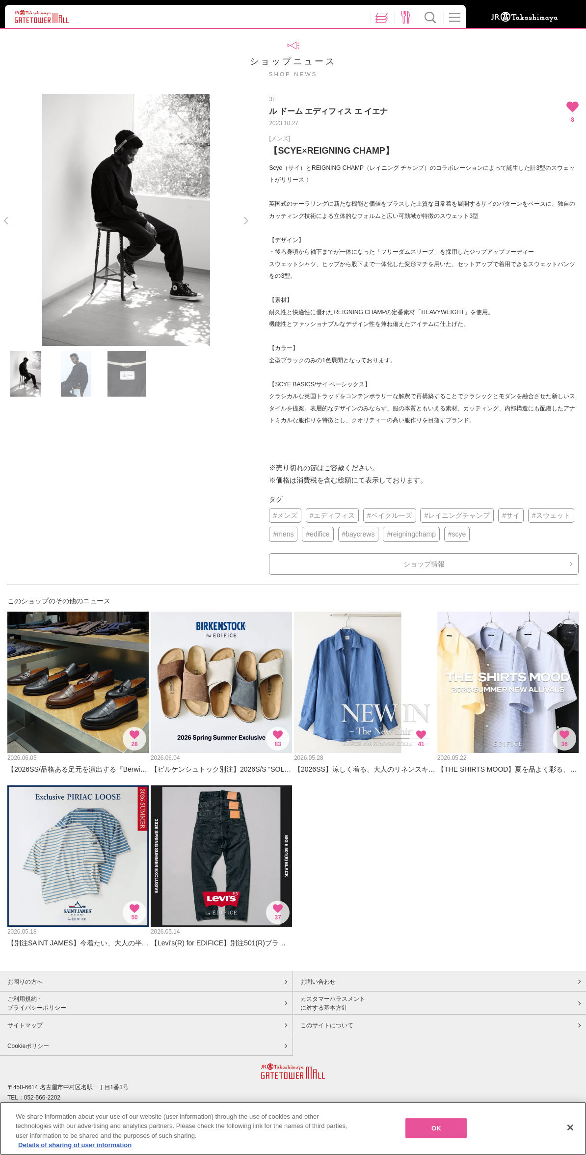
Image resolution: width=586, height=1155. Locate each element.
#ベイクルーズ (389, 515)
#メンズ (285, 515)
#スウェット (551, 515)
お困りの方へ (25, 981)
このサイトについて (326, 1025)
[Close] (570, 1138)
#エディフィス (332, 515)
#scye (457, 534)
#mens (283, 534)
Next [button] (246, 220)
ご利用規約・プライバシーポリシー (36, 1003)
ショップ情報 (424, 564)
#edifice (317, 534)
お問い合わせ (318, 981)
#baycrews (358, 534)
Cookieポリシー (28, 1046)
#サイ (511, 515)
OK (436, 1138)
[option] (126, 220)
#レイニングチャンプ (457, 515)
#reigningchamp (411, 534)
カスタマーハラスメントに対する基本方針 (332, 1003)
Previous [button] (6, 220)
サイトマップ (25, 1025)
